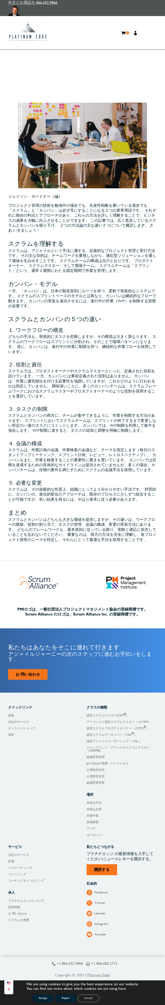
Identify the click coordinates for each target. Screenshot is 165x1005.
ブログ (46, 78)
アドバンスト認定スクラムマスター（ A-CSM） (119, 722)
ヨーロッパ (94, 835)
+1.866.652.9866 (70, 964)
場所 (11, 735)
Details (88, 998)
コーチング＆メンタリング (26, 880)
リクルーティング (20, 868)
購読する (102, 870)
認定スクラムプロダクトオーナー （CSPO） (118, 728)
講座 (11, 715)
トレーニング (17, 874)
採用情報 (14, 907)
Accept (43, 998)
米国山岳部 (94, 809)
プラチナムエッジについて (26, 901)
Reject (66, 998)
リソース (30, 78)
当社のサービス (18, 722)
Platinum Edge (98, 976)
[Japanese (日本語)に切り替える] (9, 990)
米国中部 (93, 816)
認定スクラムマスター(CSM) (107, 715)
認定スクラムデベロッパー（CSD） (112, 735)
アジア (91, 828)
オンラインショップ (21, 728)
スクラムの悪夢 (18, 920)
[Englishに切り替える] (9, 984)
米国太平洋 (94, 803)
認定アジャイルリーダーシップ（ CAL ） (114, 741)
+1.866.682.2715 (104, 964)
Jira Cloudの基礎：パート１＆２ (108, 763)
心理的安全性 (96, 770)
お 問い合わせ (28, 675)
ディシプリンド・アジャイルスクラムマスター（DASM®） (118, 749)
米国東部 (93, 822)
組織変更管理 (96, 783)
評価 (11, 861)
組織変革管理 (96, 757)
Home (14, 78)
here (122, 989)
